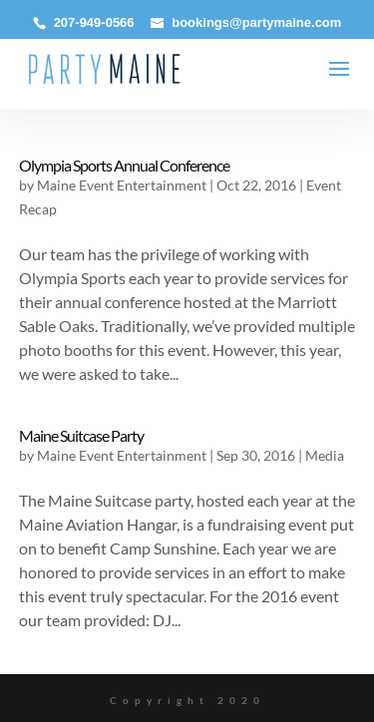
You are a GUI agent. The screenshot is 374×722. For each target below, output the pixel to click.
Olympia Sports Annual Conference (124, 165)
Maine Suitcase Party (81, 435)
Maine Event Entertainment (121, 185)
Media (324, 455)
